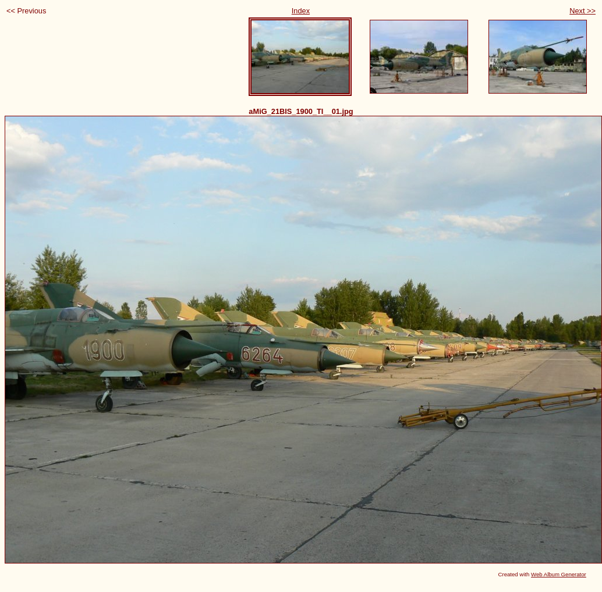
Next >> (582, 10)
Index (301, 10)
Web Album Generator (558, 574)
